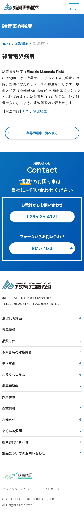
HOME (6, 43)
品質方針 (8, 341)
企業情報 (8, 408)
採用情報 (8, 397)
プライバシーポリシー (17, 489)
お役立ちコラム (13, 374)
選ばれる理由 (12, 318)
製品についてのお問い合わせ (23, 453)
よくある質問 (12, 431)
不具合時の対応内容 (17, 352)
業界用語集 (21, 43)
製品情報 (8, 330)
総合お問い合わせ (15, 442)
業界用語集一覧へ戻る (42, 133)
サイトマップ (50, 489)
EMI (26, 111)
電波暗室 (40, 111)
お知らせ (8, 419)
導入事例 (8, 363)
